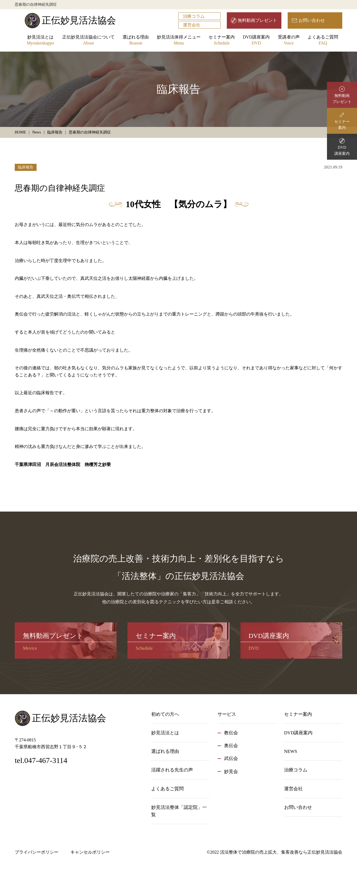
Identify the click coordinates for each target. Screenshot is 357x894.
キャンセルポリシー (90, 852)
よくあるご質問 (323, 40)
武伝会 (231, 758)
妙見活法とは (40, 40)
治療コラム (194, 16)
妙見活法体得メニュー (179, 40)
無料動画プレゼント (257, 20)
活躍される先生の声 (172, 770)
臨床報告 (25, 167)
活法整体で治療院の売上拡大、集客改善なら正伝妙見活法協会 (281, 852)
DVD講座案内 (256, 40)
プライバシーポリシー (36, 852)
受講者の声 (289, 40)
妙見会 (231, 771)
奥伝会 (231, 745)
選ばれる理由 (136, 40)
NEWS (290, 751)
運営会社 (191, 25)
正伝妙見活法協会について (88, 40)
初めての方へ (165, 714)
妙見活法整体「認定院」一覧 (179, 811)
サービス (227, 714)
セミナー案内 (222, 40)
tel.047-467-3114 (41, 760)
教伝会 (231, 732)
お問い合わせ (312, 20)
